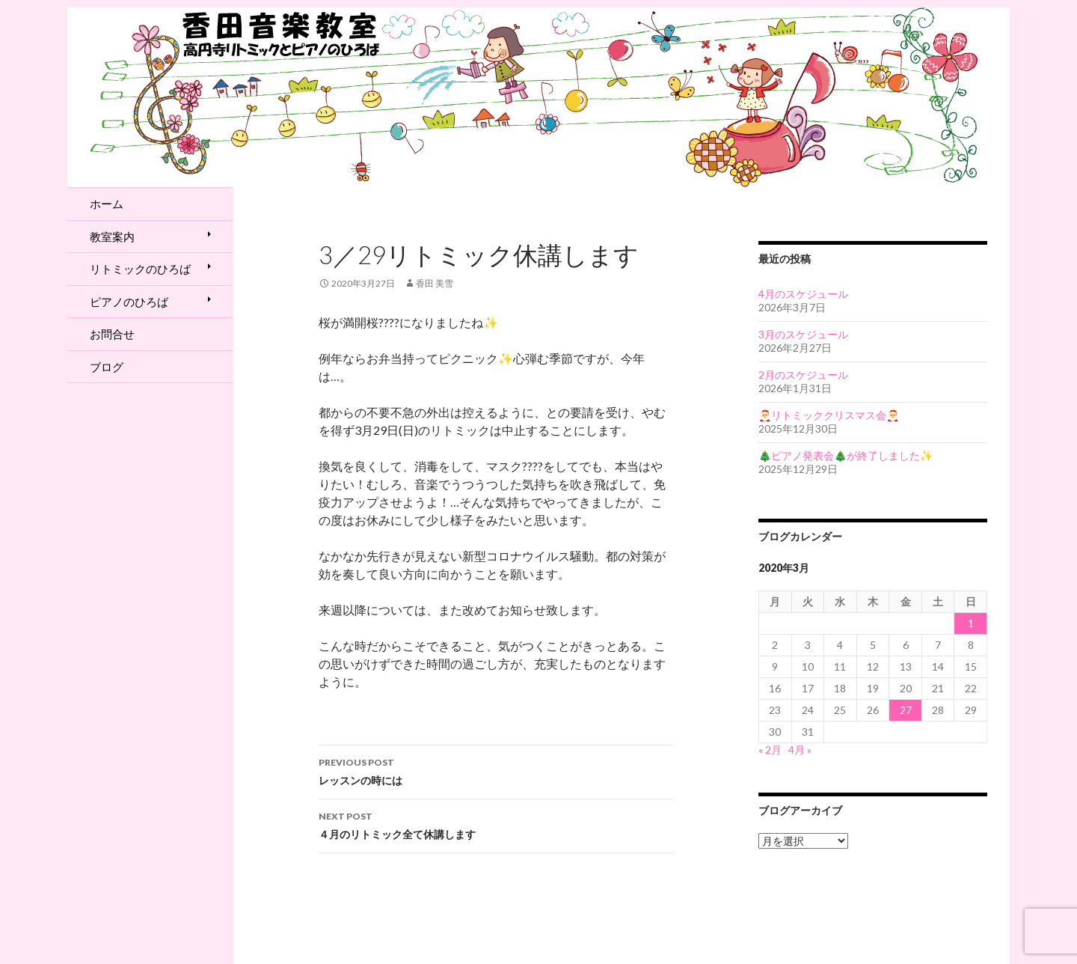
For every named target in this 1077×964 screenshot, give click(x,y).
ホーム (106, 203)
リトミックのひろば (140, 268)
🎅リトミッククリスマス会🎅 (828, 415)
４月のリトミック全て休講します (496, 824)
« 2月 (770, 749)
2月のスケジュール (803, 374)
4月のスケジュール (803, 293)
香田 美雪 (434, 283)
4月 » (799, 749)
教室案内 (112, 236)
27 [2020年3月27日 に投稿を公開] (906, 710)
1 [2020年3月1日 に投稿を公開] (971, 623)
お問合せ (112, 334)
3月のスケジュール (803, 334)
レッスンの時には (496, 770)
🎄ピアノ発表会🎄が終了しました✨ (845, 455)
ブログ (106, 366)
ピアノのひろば (129, 301)
